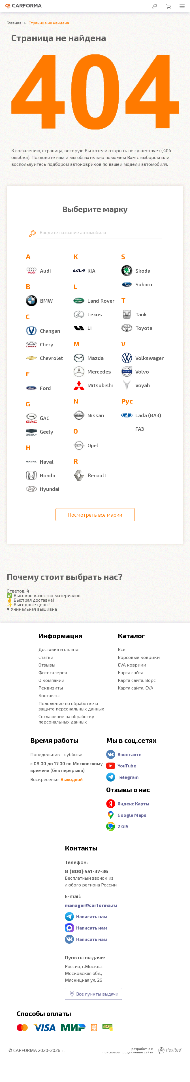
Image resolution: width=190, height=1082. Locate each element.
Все (121, 649)
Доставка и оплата (58, 649)
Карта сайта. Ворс (137, 680)
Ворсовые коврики (139, 657)
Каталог (131, 635)
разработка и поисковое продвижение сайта (142, 1050)
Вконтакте (130, 754)
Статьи (46, 657)
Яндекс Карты (134, 803)
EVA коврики (132, 664)
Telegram (128, 777)
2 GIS (123, 826)
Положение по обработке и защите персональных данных (71, 706)
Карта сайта (130, 672)
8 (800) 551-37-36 (86, 871)
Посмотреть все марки (95, 515)
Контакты (49, 695)
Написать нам (91, 916)
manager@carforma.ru (91, 905)
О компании (51, 680)
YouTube (127, 765)
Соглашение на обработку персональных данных (66, 719)
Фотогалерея (53, 672)
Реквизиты (51, 687)
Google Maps (132, 815)
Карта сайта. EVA (135, 687)
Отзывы (47, 664)
